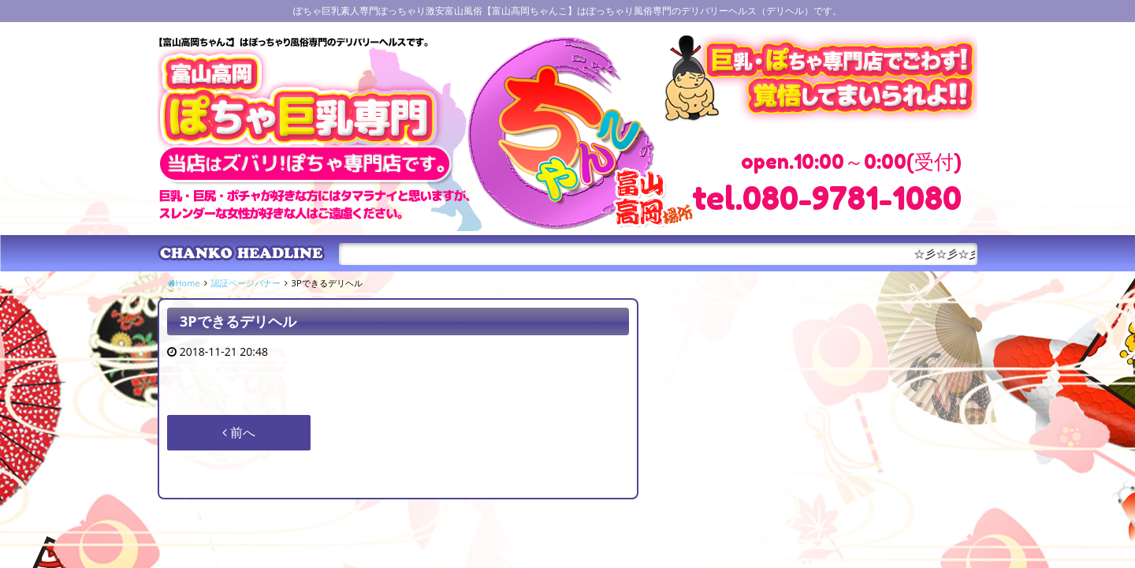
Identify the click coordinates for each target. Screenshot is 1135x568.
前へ (238, 432)
